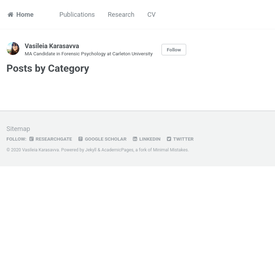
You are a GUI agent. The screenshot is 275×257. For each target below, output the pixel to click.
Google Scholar (101, 139)
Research (121, 14)
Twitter (179, 139)
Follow (174, 49)
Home (20, 14)
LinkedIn (146, 139)
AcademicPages (117, 149)
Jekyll (91, 149)
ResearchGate (50, 139)
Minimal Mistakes (170, 149)
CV (151, 14)
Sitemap (18, 128)
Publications (77, 14)
